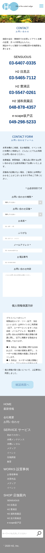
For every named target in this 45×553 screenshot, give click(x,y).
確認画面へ (22, 384)
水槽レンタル (13, 444)
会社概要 (9, 417)
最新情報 (9, 408)
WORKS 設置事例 (16, 469)
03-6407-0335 (22, 63)
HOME (7, 404)
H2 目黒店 (12, 505)
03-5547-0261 (22, 92)
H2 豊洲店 (12, 509)
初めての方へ (13, 435)
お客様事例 (12, 474)
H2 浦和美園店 (14, 514)
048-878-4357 (22, 107)
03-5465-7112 (22, 77)
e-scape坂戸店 (14, 522)
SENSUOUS (13, 500)
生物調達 (11, 457)
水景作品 (11, 479)
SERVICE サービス (17, 430)
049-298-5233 (22, 121)
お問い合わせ (12, 421)
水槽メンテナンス (16, 439)
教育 (9, 461)
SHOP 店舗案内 (15, 495)
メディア (11, 448)
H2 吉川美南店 (14, 518)
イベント (11, 453)
